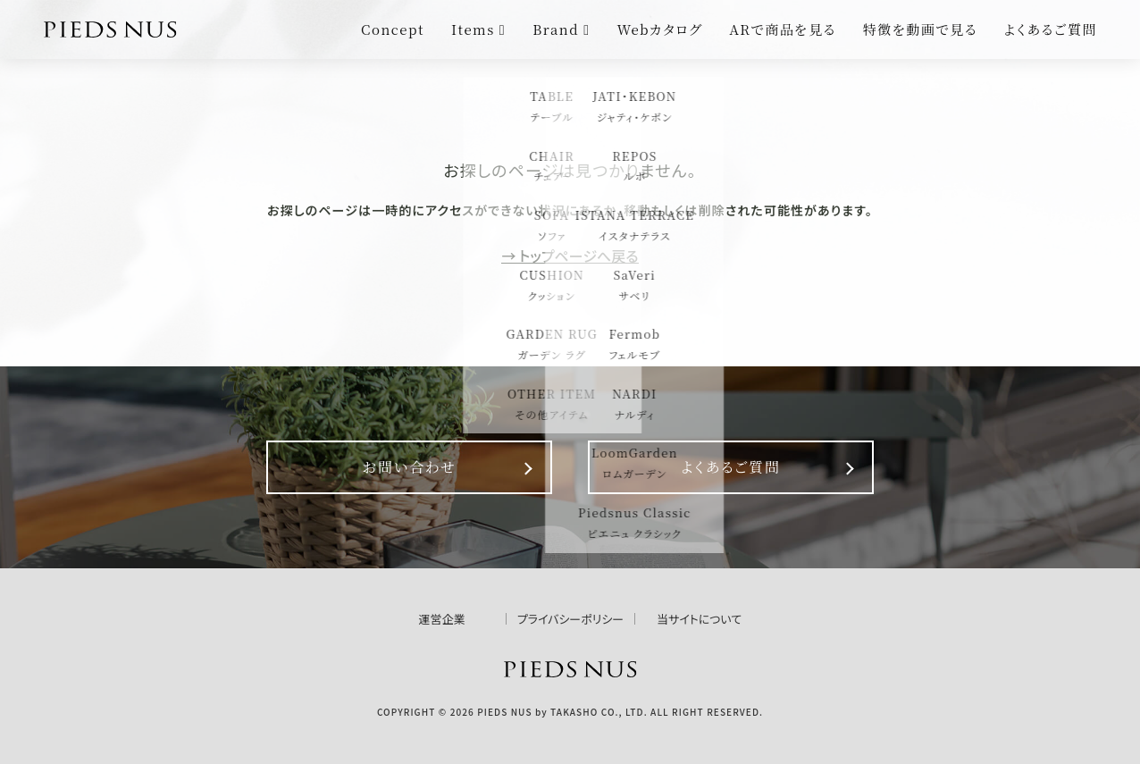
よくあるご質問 (1050, 29)
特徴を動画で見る (920, 29)
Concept (392, 29)
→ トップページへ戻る (569, 256)
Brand (561, 29)
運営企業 (441, 619)
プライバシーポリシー (570, 619)
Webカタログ (660, 29)
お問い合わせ (409, 467)
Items (478, 29)
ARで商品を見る (782, 29)
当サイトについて (699, 619)
